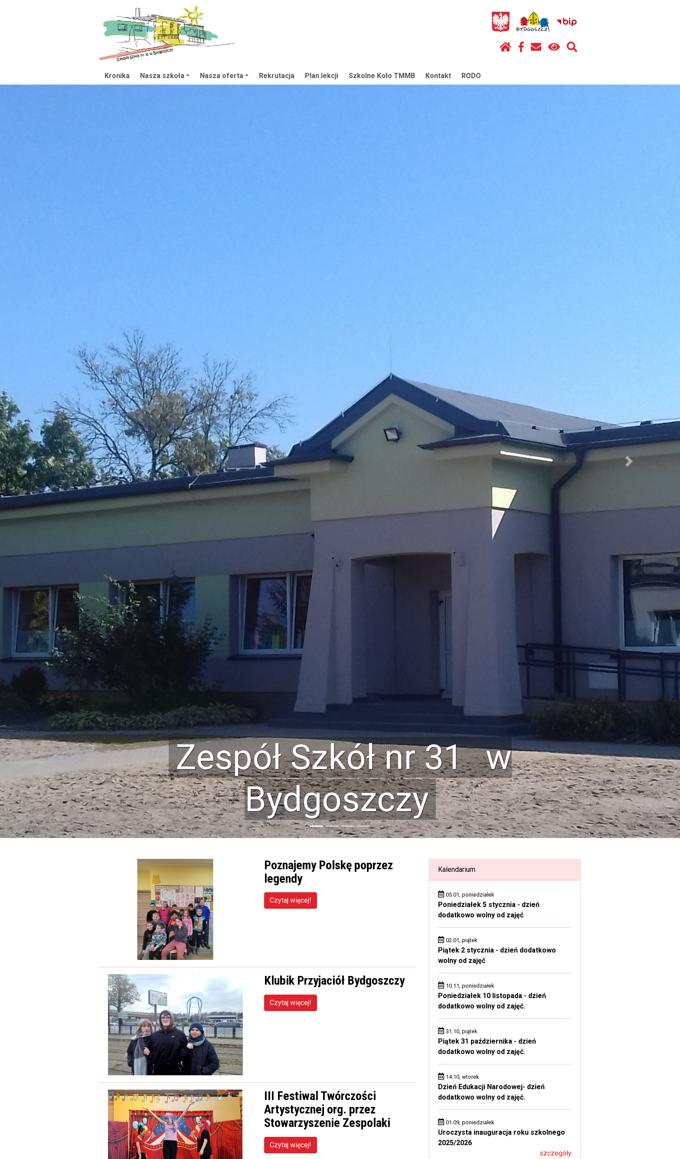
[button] (51, 461)
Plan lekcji (321, 76)
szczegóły (555, 1153)
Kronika (117, 76)
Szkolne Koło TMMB (382, 76)
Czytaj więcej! (290, 900)
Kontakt (438, 76)
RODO (471, 76)
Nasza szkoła (165, 76)
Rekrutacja (276, 76)
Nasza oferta (224, 76)
